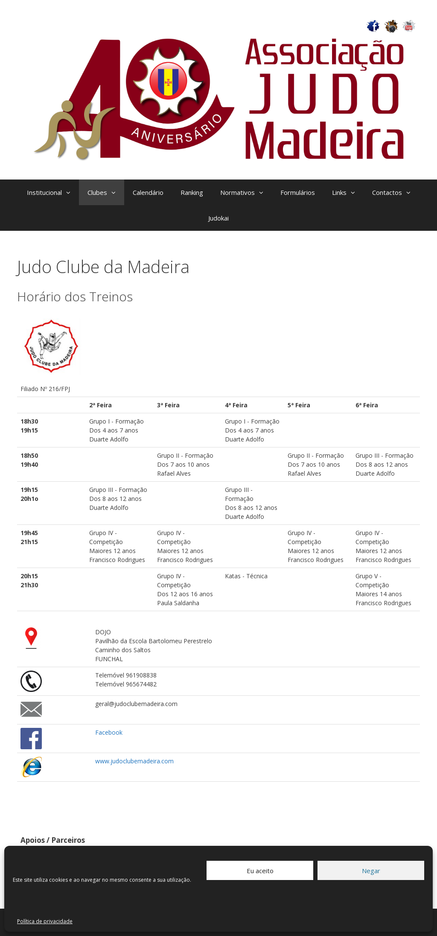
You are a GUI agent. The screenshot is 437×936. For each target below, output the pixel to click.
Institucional (53, 192)
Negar (371, 870)
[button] (70, 192)
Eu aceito (260, 870)
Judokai (218, 218)
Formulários (297, 192)
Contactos (395, 192)
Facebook (108, 732)
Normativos (246, 192)
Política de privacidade (45, 921)
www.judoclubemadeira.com (134, 761)
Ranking (192, 192)
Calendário (148, 192)
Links (348, 192)
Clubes (105, 192)
